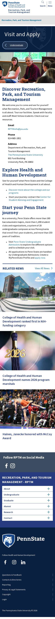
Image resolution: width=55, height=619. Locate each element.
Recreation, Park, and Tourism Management (21, 20)
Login (4, 599)
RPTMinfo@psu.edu (18, 129)
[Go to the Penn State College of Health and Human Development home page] (13, 4)
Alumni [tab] (27, 506)
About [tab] (27, 488)
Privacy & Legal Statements (14, 589)
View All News (42, 268)
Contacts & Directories (11, 579)
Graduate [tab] (27, 500)
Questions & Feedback (12, 575)
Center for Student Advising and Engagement (30, 198)
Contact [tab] (27, 517)
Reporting (6, 584)
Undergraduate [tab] (27, 494)
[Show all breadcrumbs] (15, 45)
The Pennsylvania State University (25, 154)
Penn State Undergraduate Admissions (25, 243)
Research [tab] (27, 512)
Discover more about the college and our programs (29, 191)
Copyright (6, 594)
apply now (40, 257)
